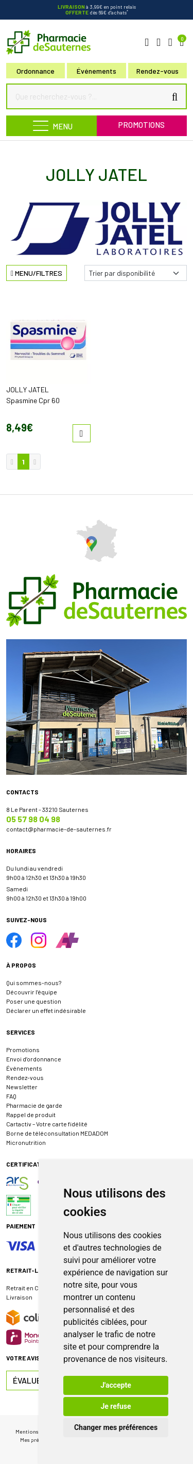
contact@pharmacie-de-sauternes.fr (59, 829)
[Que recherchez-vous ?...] (88, 96)
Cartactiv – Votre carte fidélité (46, 1123)
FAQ (11, 1096)
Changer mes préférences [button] (115, 1427)
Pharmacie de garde (34, 1105)
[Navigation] (51, 125)
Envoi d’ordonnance (33, 1058)
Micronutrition (26, 1142)
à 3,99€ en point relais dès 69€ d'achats (97, 9)
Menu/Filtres (36, 273)
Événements (96, 70)
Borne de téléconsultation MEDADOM (57, 1133)
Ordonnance (35, 70)
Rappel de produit (31, 1114)
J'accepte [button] (115, 1385)
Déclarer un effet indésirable (46, 1010)
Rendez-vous (25, 1077)
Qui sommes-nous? (33, 982)
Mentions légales (36, 1431)
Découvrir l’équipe (31, 991)
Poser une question (33, 1001)
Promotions (141, 124)
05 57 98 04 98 (33, 819)
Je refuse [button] (115, 1406)
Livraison (19, 1297)
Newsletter (22, 1086)
